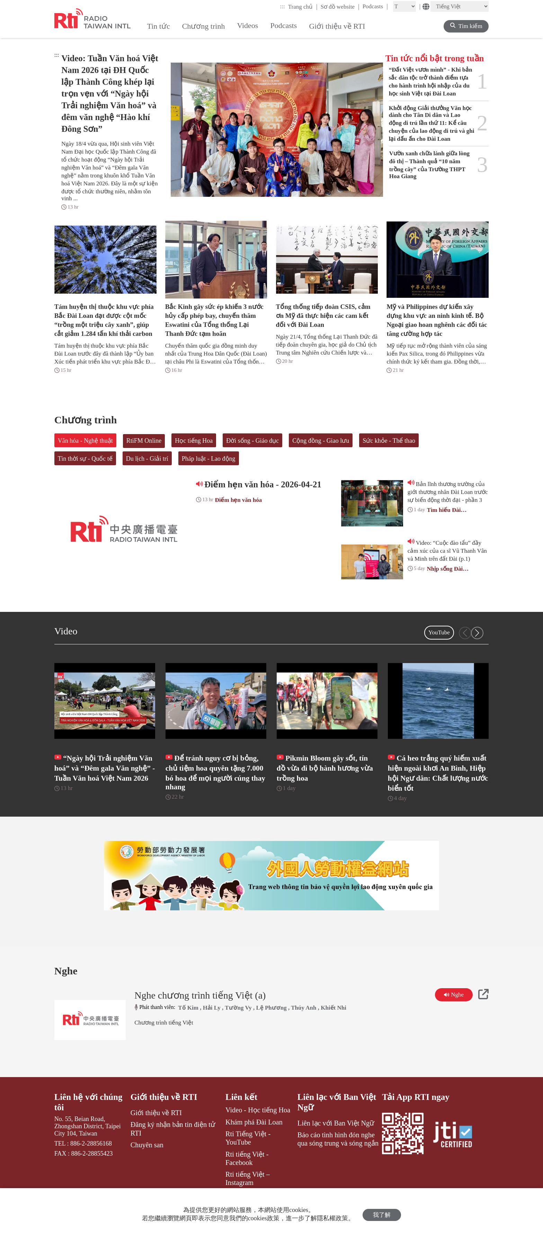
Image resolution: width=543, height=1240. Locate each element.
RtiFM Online (144, 440)
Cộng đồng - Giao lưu (320, 440)
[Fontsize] (404, 6)
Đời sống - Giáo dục (252, 440)
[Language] (459, 6)
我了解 (382, 1214)
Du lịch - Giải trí (147, 458)
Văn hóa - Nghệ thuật (85, 440)
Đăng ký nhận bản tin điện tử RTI (173, 1142)
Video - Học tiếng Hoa (257, 1123)
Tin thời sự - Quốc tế (85, 458)
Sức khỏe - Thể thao (389, 440)
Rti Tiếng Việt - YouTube (247, 1151)
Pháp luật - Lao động (208, 458)
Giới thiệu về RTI (164, 1110)
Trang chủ (303, 6)
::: (282, 6)
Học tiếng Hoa (194, 440)
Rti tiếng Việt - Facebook (247, 1171)
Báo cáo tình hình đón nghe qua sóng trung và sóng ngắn (338, 1152)
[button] (477, 633)
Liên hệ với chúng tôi (88, 1116)
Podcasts (375, 6)
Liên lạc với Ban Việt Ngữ (337, 1116)
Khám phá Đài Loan (254, 1135)
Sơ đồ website (340, 6)
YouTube (439, 632)
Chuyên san (147, 1158)
